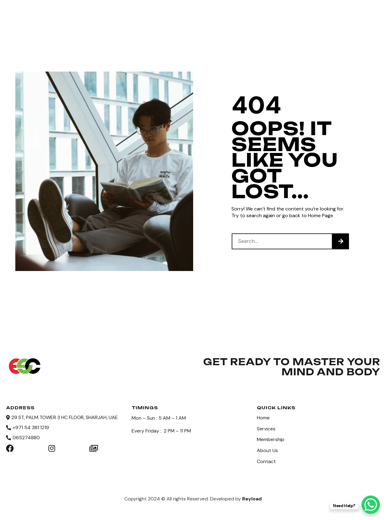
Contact (266, 12)
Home (111, 12)
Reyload (252, 496)
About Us (228, 12)
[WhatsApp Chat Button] (371, 505)
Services (143, 12)
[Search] (340, 241)
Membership (185, 12)
